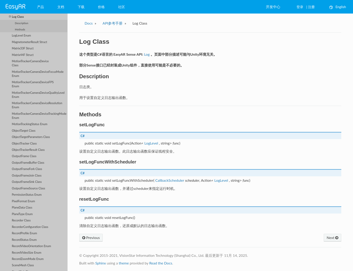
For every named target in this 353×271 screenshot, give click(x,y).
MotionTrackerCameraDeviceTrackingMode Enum (39, 115)
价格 (101, 7)
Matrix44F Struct (23, 55)
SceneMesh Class (23, 265)
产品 (40, 7)
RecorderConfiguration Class (30, 227)
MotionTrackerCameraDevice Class (30, 63)
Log (147, 54)
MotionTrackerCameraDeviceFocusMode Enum (37, 74)
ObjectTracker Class (24, 143)
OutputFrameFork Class (27, 169)
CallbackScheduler (169, 180)
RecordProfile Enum (24, 233)
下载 (81, 7)
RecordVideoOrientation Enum (31, 246)
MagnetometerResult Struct (29, 42)
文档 (60, 7)
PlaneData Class (22, 207)
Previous (91, 237)
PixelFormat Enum (23, 201)
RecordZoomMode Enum (27, 259)
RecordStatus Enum (24, 239)
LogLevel (151, 143)
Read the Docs (160, 263)
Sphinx (100, 263)
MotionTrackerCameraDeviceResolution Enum (37, 105)
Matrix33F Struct (23, 48)
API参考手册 (113, 23)
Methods (20, 29)
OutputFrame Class (24, 156)
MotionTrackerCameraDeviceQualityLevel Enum (38, 95)
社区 (121, 7)
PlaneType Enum (22, 214)
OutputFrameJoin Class (26, 175)
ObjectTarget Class (23, 130)
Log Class (16, 16)
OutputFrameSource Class (28, 188)
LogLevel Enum (21, 35)
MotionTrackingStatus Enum (29, 124)
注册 (311, 7)
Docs (89, 23)
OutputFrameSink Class (27, 182)
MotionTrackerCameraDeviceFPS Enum (33, 84)
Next (332, 237)
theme (124, 263)
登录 (299, 7)
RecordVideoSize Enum (26, 252)
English (337, 7)
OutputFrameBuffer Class (28, 162)
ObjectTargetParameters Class (31, 137)
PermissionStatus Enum (26, 194)
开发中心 (273, 7)
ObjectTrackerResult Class (28, 150)
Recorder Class (21, 220)
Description (21, 23)
